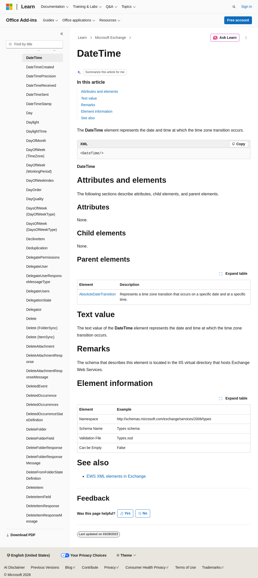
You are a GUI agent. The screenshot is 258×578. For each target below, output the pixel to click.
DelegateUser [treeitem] (37, 266)
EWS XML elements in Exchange (116, 476)
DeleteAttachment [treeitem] (40, 346)
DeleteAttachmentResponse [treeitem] (44, 358)
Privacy (110, 567)
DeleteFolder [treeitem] (36, 429)
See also (88, 118)
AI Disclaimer (14, 567)
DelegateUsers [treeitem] (38, 291)
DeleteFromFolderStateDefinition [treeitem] (44, 475)
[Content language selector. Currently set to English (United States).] (28, 556)
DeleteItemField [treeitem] (38, 497)
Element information (97, 111)
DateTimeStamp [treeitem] (39, 104)
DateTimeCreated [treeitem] (40, 67)
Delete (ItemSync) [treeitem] (40, 337)
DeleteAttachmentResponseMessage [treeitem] (44, 374)
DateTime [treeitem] (34, 58)
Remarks (88, 105)
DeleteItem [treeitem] (34, 487)
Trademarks (211, 567)
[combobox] (34, 44)
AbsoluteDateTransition (97, 294)
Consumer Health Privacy (145, 567)
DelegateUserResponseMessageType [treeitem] (44, 279)
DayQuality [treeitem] (34, 199)
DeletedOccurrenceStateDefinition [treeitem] (44, 417)
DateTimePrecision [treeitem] (41, 76)
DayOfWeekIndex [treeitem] (40, 180)
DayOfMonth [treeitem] (36, 141)
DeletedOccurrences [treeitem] (42, 405)
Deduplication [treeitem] (37, 248)
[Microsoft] (9, 7)
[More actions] (245, 38)
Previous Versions (45, 567)
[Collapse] (61, 33)
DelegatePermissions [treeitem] (42, 257)
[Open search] (234, 6)
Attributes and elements (99, 91)
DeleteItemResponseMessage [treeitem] (44, 518)
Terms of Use (185, 567)
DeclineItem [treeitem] (35, 239)
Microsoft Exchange (110, 38)
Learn (82, 38)
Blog (68, 567)
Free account (238, 20)
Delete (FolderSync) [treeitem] (42, 328)
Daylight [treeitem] (32, 122)
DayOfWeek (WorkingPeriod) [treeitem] (39, 168)
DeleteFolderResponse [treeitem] (44, 448)
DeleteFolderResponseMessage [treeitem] (44, 460)
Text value (89, 98)
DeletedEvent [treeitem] (36, 386)
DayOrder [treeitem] (34, 190)
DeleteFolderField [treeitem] (40, 438)
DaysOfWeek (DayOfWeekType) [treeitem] (40, 211)
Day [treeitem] (29, 113)
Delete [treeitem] (31, 319)
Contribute (90, 567)
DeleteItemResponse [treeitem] (42, 506)
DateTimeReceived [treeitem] (41, 85)
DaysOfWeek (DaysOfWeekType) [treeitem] (41, 227)
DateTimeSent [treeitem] (37, 95)
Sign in (246, 7)
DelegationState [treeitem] (38, 300)
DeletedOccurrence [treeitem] (41, 395)
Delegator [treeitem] (34, 310)
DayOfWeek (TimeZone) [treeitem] (35, 153)
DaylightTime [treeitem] (36, 131)
